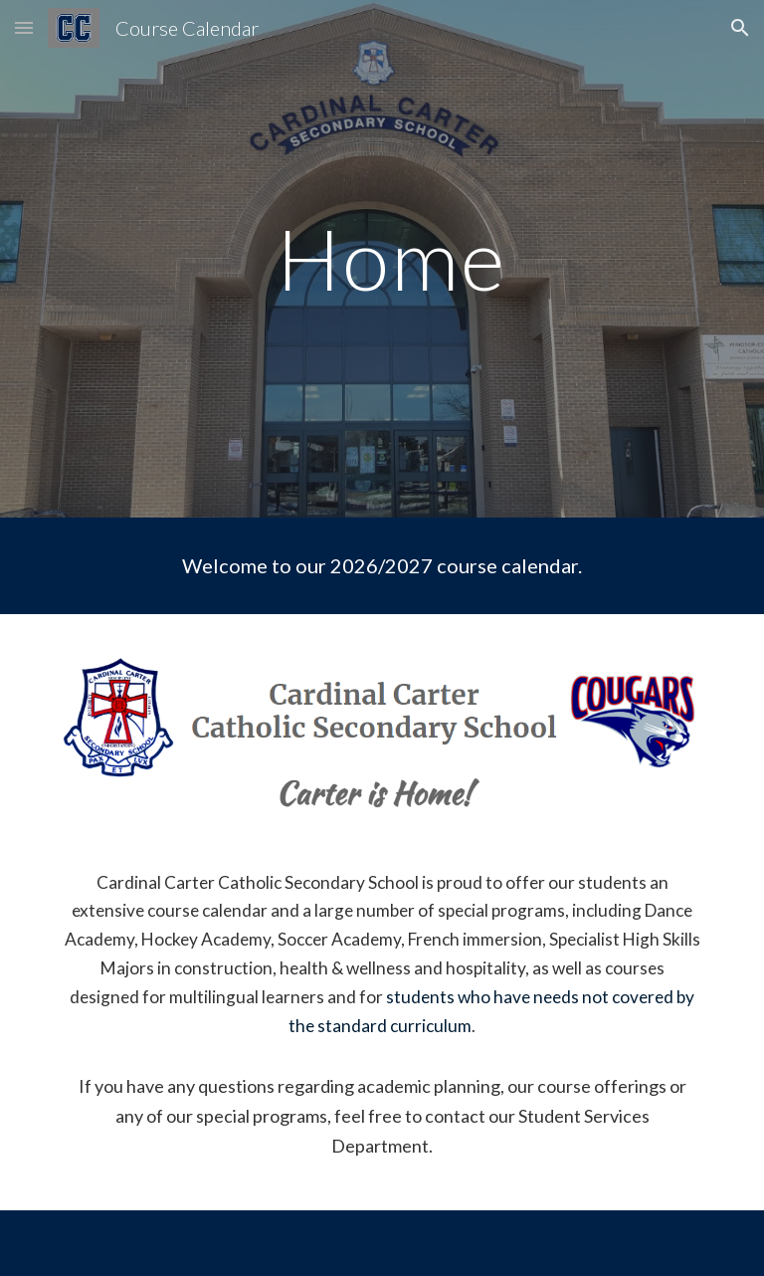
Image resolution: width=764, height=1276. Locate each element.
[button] (24, 27)
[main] (381, 258)
